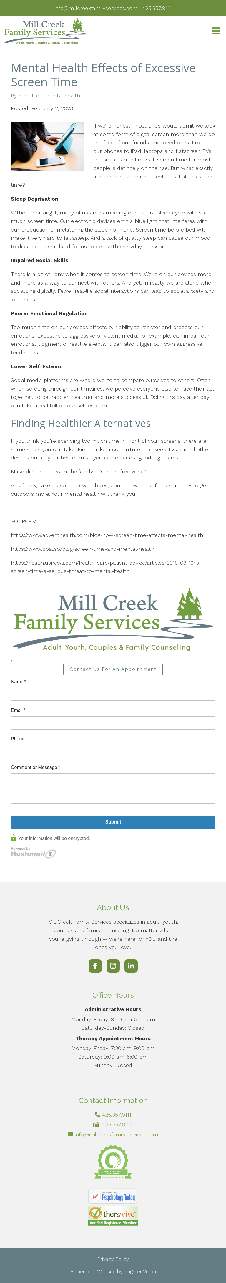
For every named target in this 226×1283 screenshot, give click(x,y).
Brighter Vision (140, 1271)
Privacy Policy (113, 1259)
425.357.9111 (116, 1115)
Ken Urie (29, 95)
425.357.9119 (117, 1124)
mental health (62, 95)
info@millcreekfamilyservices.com (116, 1134)
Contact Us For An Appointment (113, 669)
